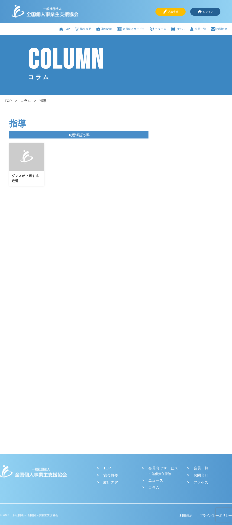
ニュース (157, 29)
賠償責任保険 (161, 474)
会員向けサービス (131, 29)
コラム (178, 29)
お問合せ (219, 29)
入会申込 (170, 11)
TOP (64, 29)
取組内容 (104, 29)
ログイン (205, 11)
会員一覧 (197, 29)
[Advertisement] (182, 196)
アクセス (200, 482)
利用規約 (186, 515)
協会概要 (82, 29)
